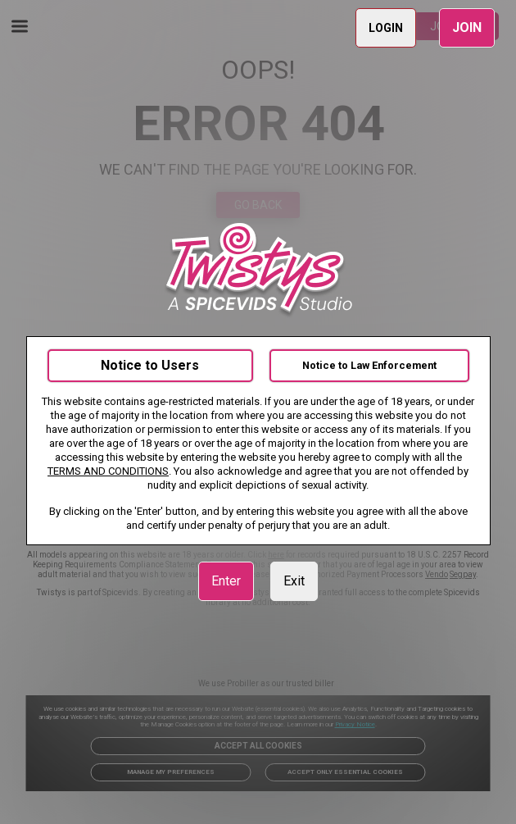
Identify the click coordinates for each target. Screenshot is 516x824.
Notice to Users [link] (150, 365)
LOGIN (386, 27)
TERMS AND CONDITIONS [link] (108, 471)
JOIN (467, 27)
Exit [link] (294, 581)
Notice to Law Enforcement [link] (369, 365)
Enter (226, 581)
